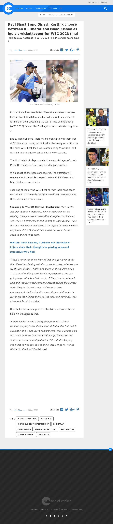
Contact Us (33, 510)
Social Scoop (40, 8)
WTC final (46, 419)
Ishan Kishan (24, 429)
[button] (61, 8)
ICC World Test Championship (33, 424)
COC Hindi (53, 8)
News (42, 14)
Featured (19, 8)
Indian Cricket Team (46, 429)
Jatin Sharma (19, 410)
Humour (29, 8)
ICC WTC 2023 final (27, 419)
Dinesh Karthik (25, 434)
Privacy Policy (77, 510)
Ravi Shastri (67, 429)
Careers (54, 510)
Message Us (92, 2)
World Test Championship (61, 14)
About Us (44, 510)
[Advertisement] (44, 378)
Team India (43, 434)
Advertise (65, 510)
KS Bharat (58, 424)
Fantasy (104, 2)
